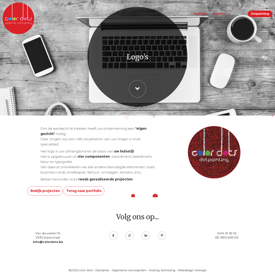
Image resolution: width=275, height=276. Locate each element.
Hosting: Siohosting (162, 270)
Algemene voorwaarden (129, 270)
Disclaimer (102, 270)
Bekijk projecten (45, 191)
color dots (86, 270)
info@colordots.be (48, 242)
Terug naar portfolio (84, 191)
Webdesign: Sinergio (192, 270)
